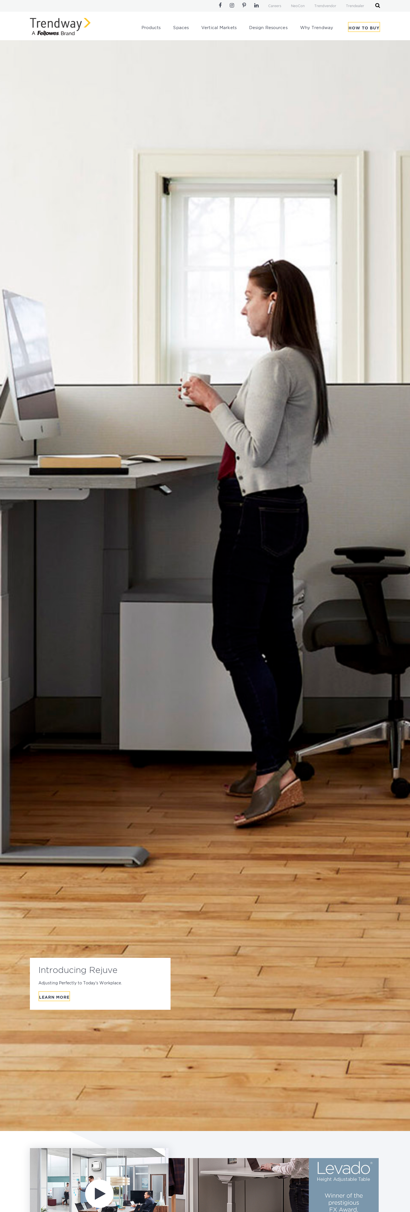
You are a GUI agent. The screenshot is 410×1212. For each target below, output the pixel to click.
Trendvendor (325, 6)
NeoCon (298, 6)
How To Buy (364, 28)
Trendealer (355, 6)
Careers (274, 6)
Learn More (54, 997)
